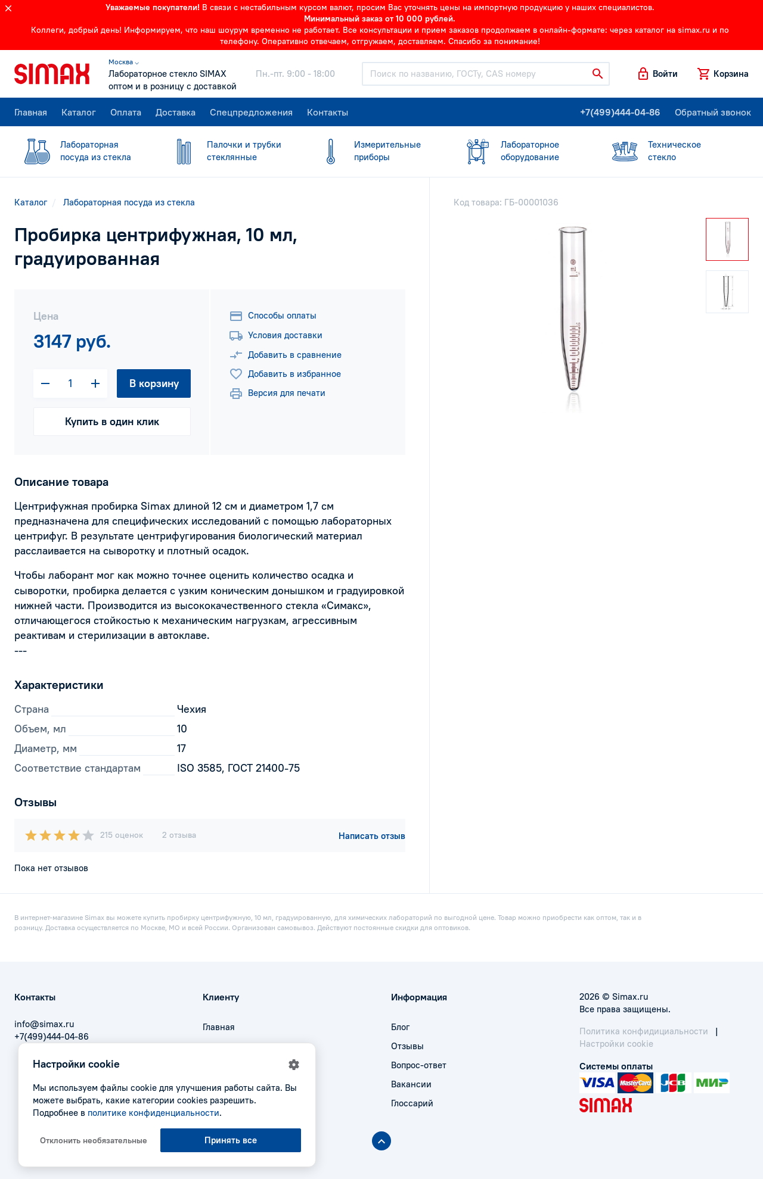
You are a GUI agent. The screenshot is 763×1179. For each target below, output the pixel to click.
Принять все (230, 1140)
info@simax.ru (44, 1024)
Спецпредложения (251, 112)
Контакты (327, 112)
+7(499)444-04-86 (620, 112)
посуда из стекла (80, 150)
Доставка (176, 112)
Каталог (78, 112)
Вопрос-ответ (418, 1065)
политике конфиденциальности (153, 1112)
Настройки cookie (616, 1043)
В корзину (154, 383)
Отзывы (407, 1046)
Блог (400, 1027)
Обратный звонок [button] (713, 112)
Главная (30, 112)
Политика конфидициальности (643, 1031)
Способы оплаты (273, 316)
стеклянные (227, 150)
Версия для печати (277, 393)
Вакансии (411, 1084)
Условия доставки (275, 336)
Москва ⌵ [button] (123, 61)
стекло (668, 150)
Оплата (125, 112)
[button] (656, 74)
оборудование (521, 150)
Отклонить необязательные (93, 1140)
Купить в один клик (112, 421)
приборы (374, 150)
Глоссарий (412, 1103)
